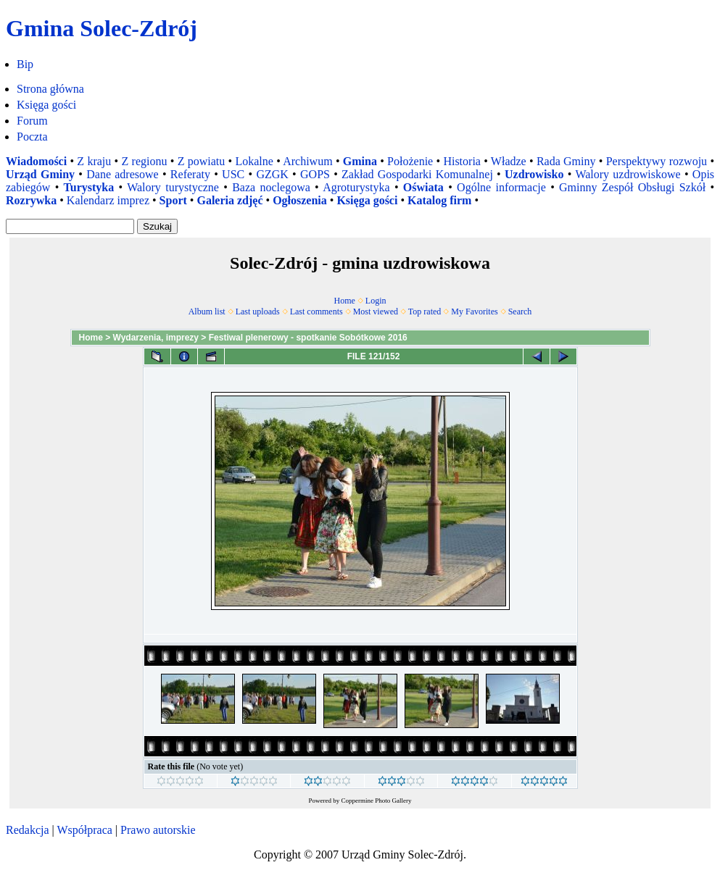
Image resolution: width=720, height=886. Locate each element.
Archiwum (307, 161)
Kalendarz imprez (108, 200)
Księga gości (46, 105)
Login (375, 301)
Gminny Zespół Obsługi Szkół (632, 187)
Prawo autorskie (158, 830)
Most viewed (375, 311)
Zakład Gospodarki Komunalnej (417, 174)
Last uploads (258, 311)
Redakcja (27, 830)
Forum (32, 120)
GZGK (272, 174)
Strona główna (50, 89)
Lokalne (254, 161)
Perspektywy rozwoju (656, 161)
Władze (508, 161)
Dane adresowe (122, 174)
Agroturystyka (356, 187)
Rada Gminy (566, 161)
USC (233, 174)
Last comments (316, 311)
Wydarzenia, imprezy (156, 338)
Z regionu (144, 161)
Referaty (190, 174)
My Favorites (474, 311)
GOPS (315, 174)
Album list (207, 311)
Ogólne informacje (501, 187)
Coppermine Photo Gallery (377, 800)
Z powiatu (201, 161)
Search (520, 311)
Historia (462, 161)
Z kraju (94, 161)
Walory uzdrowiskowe (627, 174)
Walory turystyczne (173, 187)
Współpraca (84, 830)
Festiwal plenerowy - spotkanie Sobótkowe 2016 (308, 338)
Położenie (410, 161)
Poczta (32, 136)
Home (344, 301)
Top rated (424, 311)
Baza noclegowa (271, 187)
